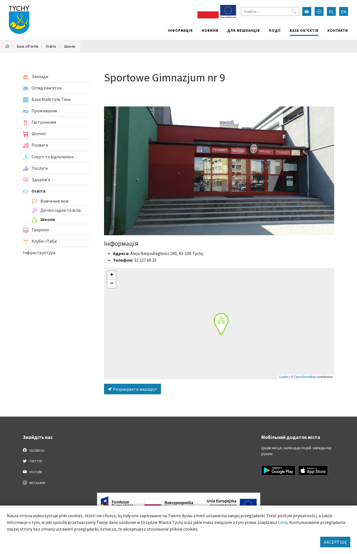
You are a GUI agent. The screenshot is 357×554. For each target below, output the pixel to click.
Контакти (337, 30)
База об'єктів (304, 30)
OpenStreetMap (305, 376)
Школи (69, 46)
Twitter (32, 460)
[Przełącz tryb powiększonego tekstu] (319, 11)
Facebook (33, 450)
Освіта (51, 46)
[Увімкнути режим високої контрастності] (306, 11)
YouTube (32, 471)
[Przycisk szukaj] (294, 11)
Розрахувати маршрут (132, 389)
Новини (210, 30)
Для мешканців (243, 30)
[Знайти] (270, 11)
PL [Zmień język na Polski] (331, 11)
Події (275, 30)
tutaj (283, 522)
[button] (221, 324)
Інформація (180, 30)
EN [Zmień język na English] (343, 11)
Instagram (34, 482)
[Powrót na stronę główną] (7, 46)
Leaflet (284, 376)
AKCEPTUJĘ (335, 542)
